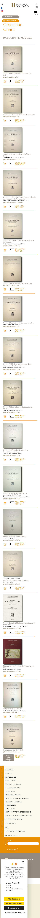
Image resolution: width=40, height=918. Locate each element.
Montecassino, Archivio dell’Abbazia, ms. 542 (18, 667)
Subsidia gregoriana (14, 802)
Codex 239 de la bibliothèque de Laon (17, 283)
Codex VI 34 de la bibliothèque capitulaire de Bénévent (15, 494)
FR (36, 4)
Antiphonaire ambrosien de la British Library (17, 155)
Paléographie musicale (17, 38)
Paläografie (11, 805)
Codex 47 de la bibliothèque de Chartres (18, 323)
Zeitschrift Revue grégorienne (18, 812)
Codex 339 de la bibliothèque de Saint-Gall (18, 74)
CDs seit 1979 (10, 823)
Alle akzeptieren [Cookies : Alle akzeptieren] (14, 899)
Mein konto (8, 17)
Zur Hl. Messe (11, 781)
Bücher (8, 774)
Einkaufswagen (11, 21)
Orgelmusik (10, 808)
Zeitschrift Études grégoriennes (19, 815)
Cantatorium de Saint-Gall (13, 750)
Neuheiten (9, 770)
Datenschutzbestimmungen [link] (14, 912)
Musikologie (11, 791)
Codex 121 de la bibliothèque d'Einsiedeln (19, 115)
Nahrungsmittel (12, 835)
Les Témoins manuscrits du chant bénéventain (16, 581)
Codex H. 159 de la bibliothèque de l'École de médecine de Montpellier (19, 198)
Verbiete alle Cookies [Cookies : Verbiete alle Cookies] (14, 903)
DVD (6, 827)
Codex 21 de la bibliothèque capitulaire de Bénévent (19, 624)
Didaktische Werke (13, 795)
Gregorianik (10, 777)
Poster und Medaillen (15, 831)
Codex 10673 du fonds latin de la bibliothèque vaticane (15, 451)
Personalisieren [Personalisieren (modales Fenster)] (14, 908)
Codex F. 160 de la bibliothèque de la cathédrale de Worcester (17, 365)
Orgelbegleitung (13, 788)
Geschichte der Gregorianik (17, 798)
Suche (9, 840)
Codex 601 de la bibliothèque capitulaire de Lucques (18, 241)
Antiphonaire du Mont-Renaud (14, 536)
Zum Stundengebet (13, 784)
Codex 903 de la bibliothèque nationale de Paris (18, 408)
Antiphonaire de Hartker (12, 709)
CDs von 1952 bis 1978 (14, 819)
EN (36, 7)
